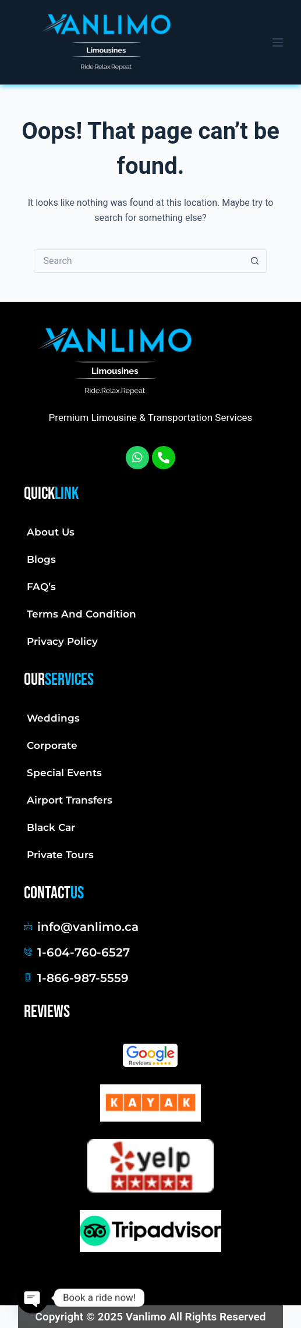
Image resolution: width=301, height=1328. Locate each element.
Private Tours (60, 855)
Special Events (64, 773)
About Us (51, 532)
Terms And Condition (81, 614)
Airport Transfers (69, 800)
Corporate (52, 745)
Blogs (41, 559)
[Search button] (255, 261)
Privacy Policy (62, 641)
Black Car (51, 827)
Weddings (53, 718)
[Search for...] (138, 261)
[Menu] (277, 42)
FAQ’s (41, 586)
